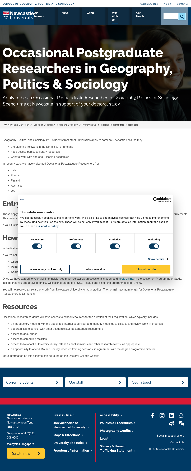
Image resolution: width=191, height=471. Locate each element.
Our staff (76, 382)
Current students (20, 382)
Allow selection (95, 269)
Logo (18, 18)
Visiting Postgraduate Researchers (120, 124)
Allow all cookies (146, 269)
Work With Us (129, 19)
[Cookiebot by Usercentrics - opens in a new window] (156, 199)
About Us (42, 19)
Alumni (167, 4)
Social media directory (170, 435)
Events (112, 17)
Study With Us (60, 19)
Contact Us (182, 4)
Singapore (27, 444)
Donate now (20, 453)
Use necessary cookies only (45, 269)
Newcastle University (18, 124)
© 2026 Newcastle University (166, 449)
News (98, 17)
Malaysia (12, 444)
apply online (126, 278)
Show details (156, 258)
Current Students (149, 4)
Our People (149, 19)
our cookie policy (47, 226)
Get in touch (142, 382)
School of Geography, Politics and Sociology (38, 4)
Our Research (81, 19)
